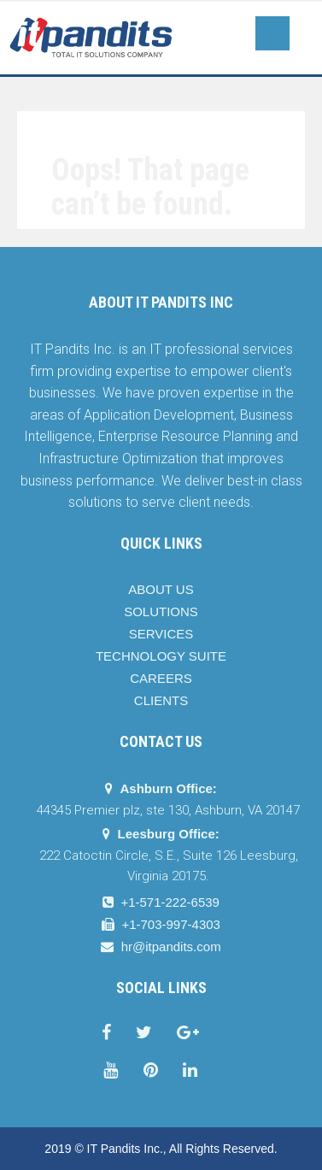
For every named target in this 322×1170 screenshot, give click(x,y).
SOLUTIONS (161, 611)
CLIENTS (161, 700)
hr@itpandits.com (171, 946)
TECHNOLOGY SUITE (161, 656)
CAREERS (161, 678)
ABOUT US (160, 589)
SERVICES (161, 633)
